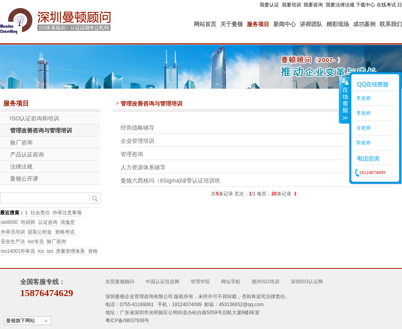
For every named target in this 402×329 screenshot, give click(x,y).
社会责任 (40, 212)
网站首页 (205, 24)
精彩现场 (337, 24)
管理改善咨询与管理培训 (41, 130)
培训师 (28, 222)
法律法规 (21, 166)
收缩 (344, 100)
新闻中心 (284, 24)
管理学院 (200, 281)
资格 (93, 251)
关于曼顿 (231, 24)
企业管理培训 (137, 141)
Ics (41, 251)
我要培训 (291, 5)
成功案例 (364, 24)
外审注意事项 (67, 212)
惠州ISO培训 (265, 281)
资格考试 (64, 232)
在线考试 (386, 5)
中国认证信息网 (162, 281)
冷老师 (363, 128)
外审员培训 (13, 232)
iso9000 (9, 222)
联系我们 (390, 24)
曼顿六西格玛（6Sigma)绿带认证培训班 (170, 180)
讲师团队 (311, 24)
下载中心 (365, 5)
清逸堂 (67, 222)
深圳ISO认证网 (307, 281)
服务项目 (258, 24)
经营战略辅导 (137, 127)
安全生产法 (13, 241)
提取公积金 (40, 232)
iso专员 (35, 241)
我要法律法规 (340, 5)
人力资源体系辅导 (143, 167)
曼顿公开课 (24, 178)
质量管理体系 (70, 251)
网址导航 (230, 281)
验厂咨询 (21, 142)
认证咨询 (47, 222)
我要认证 (269, 5)
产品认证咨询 (27, 154)
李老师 (363, 98)
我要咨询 (313, 5)
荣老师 (363, 143)
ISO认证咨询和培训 (34, 118)
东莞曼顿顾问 (119, 281)
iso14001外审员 (18, 251)
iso (50, 251)
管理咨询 (132, 154)
